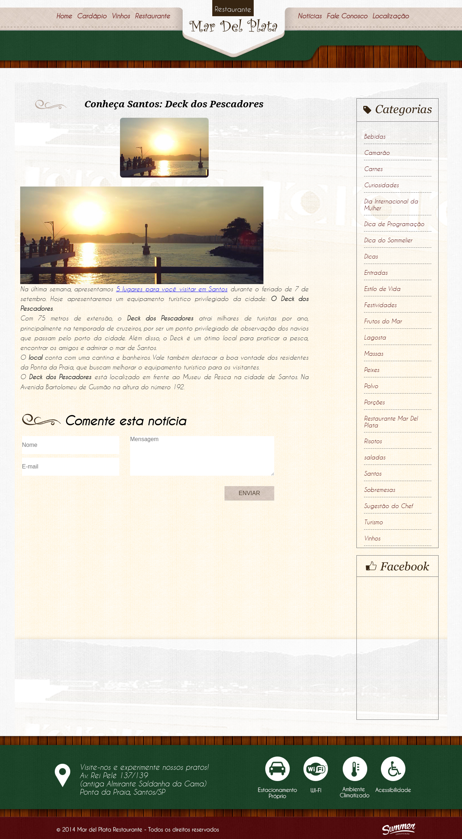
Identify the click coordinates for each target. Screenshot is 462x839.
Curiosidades (381, 185)
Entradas (375, 272)
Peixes (371, 370)
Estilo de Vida (382, 289)
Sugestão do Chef (388, 506)
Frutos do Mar (383, 321)
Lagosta (375, 337)
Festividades (380, 305)
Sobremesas (379, 489)
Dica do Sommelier (388, 240)
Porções (374, 402)
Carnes (373, 169)
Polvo (371, 386)
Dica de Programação (394, 224)
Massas (373, 353)
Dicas (371, 256)
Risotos (373, 441)
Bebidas (374, 136)
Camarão (377, 152)
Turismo (373, 522)
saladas (374, 457)
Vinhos (372, 538)
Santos (372, 473)
